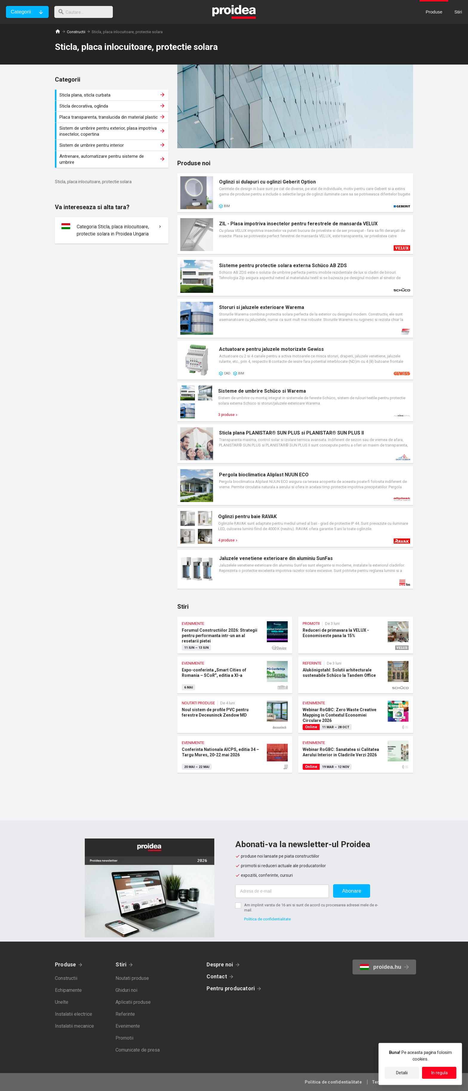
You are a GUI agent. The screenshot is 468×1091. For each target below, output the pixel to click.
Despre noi (220, 964)
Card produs (295, 192)
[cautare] (86, 12)
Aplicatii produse (133, 1002)
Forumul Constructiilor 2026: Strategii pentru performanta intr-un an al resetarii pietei (234, 635)
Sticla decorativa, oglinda (112, 106)
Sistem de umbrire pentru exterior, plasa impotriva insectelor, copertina (112, 131)
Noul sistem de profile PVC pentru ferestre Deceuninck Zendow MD (234, 714)
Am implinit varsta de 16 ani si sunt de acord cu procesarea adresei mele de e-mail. (311, 907)
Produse (65, 964)
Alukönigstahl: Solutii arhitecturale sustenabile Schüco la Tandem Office (355, 675)
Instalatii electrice (73, 1014)
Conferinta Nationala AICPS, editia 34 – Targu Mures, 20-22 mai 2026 (234, 754)
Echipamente (68, 990)
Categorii (21, 12)
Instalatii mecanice (74, 1026)
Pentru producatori (231, 988)
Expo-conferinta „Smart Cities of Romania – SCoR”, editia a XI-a (234, 675)
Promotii (124, 1038)
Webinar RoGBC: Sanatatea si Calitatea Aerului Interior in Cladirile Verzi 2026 (355, 754)
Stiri (121, 964)
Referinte (125, 1014)
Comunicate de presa (138, 1050)
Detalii (402, 1072)
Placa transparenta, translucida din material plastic (112, 117)
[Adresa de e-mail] (282, 891)
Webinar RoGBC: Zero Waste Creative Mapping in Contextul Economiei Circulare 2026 (355, 714)
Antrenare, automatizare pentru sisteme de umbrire (112, 159)
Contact (217, 976)
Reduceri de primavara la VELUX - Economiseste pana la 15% (355, 635)
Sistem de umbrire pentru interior (112, 145)
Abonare (351, 891)
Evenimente (128, 1026)
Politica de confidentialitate (267, 919)
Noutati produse (132, 978)
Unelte (61, 1002)
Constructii (76, 32)
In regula (439, 1072)
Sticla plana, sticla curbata (112, 95)
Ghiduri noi (126, 990)
